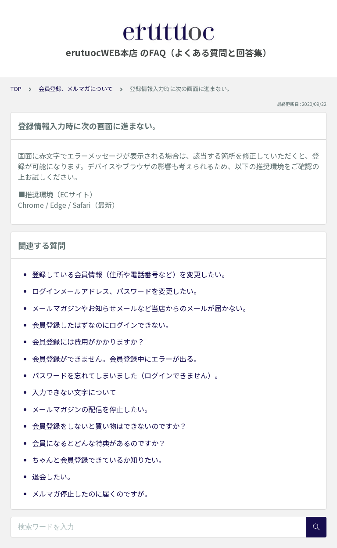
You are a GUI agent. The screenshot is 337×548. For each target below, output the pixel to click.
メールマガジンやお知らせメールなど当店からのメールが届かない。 (141, 308)
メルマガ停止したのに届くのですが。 (91, 493)
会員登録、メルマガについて (76, 88)
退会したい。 (53, 476)
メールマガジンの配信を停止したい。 (91, 409)
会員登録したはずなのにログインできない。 (102, 324)
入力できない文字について (74, 392)
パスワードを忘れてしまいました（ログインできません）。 (127, 375)
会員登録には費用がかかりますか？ (88, 341)
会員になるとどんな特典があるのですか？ (98, 443)
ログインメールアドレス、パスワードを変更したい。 (116, 291)
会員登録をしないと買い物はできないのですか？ (109, 426)
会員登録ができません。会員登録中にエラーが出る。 (116, 358)
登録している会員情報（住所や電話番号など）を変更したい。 (130, 274)
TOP (16, 88)
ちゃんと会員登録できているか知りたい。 (98, 459)
